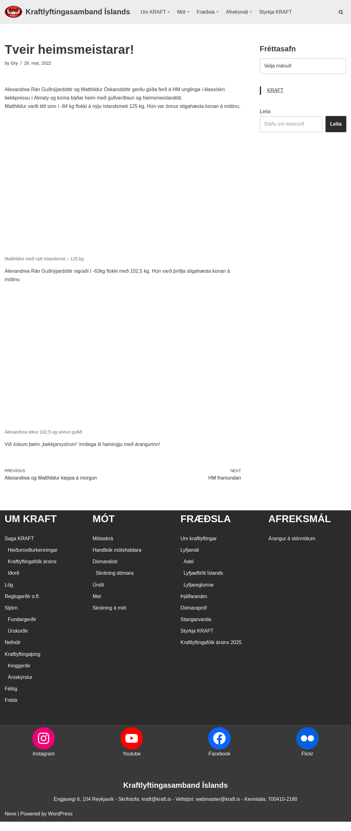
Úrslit (98, 594)
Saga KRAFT (19, 547)
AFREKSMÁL (300, 528)
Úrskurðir (18, 640)
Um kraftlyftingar (198, 547)
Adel (189, 570)
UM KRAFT (31, 528)
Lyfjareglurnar (199, 594)
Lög (9, 594)
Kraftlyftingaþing (22, 663)
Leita (265, 111)
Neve (10, 823)
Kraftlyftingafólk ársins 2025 (211, 652)
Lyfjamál (189, 559)
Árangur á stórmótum (292, 547)
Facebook (219, 763)
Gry (14, 63)
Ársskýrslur (20, 686)
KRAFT (275, 91)
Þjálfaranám (193, 605)
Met (97, 605)
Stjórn (11, 617)
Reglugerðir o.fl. (22, 605)
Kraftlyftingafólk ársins (32, 570)
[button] (169, 12)
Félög (11, 698)
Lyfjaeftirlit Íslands (203, 582)
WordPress (60, 823)
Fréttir (11, 709)
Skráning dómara (115, 582)
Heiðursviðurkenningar (33, 559)
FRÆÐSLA (205, 528)
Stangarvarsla (195, 628)
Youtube (132, 763)
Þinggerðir (19, 675)
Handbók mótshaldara (117, 559)
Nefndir (13, 652)
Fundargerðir (22, 628)
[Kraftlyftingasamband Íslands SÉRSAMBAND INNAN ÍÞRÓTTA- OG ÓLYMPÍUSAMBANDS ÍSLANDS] (67, 12)
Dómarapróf (193, 617)
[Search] (341, 12)
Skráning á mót (109, 617)
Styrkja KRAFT (276, 12)
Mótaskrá (103, 547)
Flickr (307, 763)
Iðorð (13, 582)
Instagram (44, 763)
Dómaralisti (105, 570)
